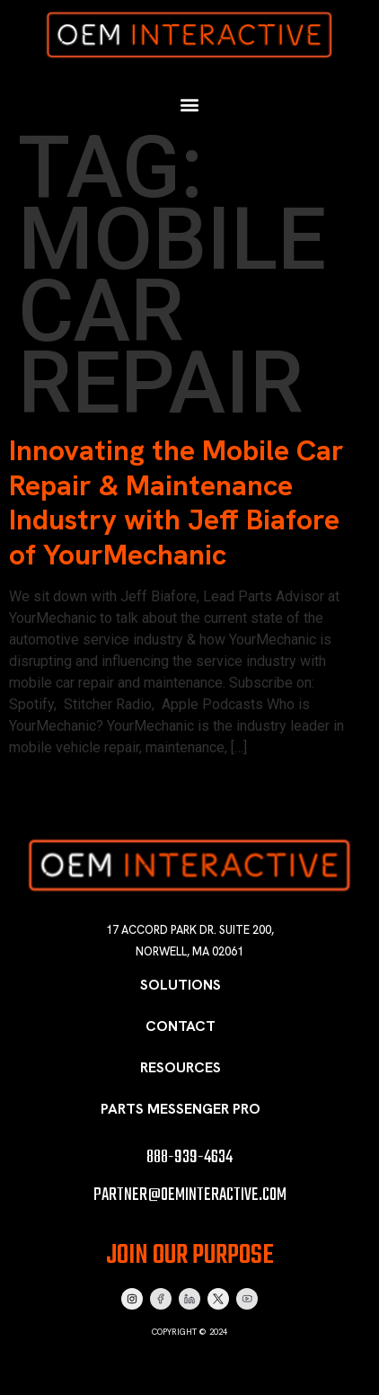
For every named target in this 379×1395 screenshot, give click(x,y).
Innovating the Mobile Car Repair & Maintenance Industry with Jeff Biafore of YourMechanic (176, 502)
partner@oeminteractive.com (189, 1195)
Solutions (180, 984)
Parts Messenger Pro (180, 1108)
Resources (180, 1067)
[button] (190, 104)
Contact (180, 1026)
